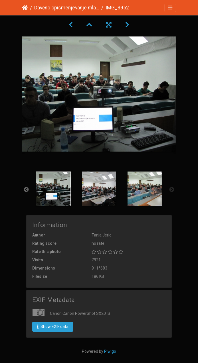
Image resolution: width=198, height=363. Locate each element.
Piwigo (110, 351)
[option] (53, 189)
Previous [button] (26, 190)
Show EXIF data (52, 326)
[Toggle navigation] (170, 8)
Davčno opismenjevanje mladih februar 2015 (66, 8)
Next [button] (172, 190)
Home (25, 7)
